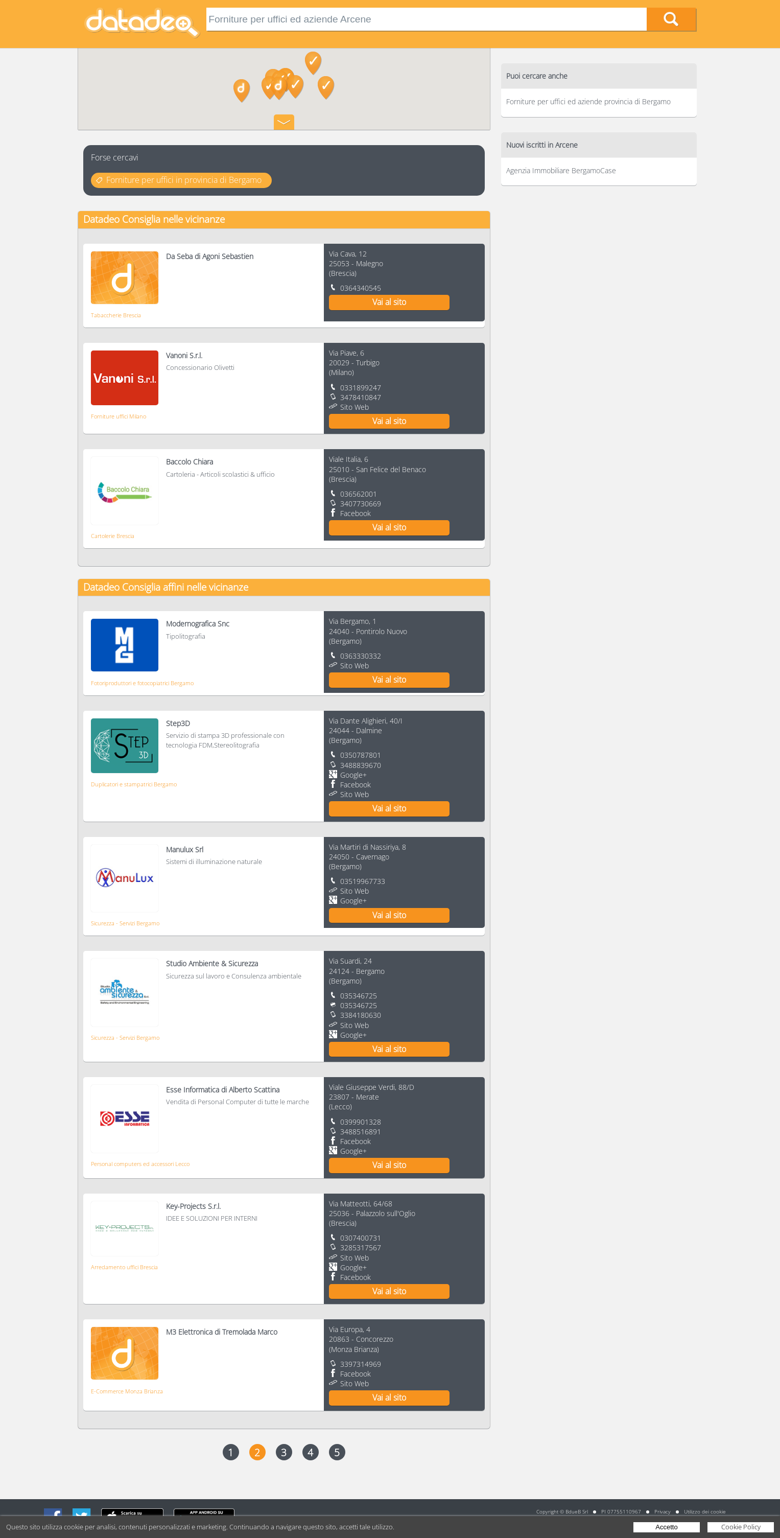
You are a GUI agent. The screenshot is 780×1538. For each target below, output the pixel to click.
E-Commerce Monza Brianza (127, 1391)
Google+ (353, 775)
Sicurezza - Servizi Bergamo (125, 923)
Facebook (355, 513)
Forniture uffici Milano (118, 416)
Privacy (662, 1511)
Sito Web (354, 407)
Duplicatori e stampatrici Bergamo (134, 784)
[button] (313, 63)
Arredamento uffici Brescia (124, 1267)
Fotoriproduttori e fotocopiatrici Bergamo (142, 683)
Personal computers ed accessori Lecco (140, 1164)
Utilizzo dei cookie (705, 1511)
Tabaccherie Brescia (116, 315)
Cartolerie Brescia (112, 536)
